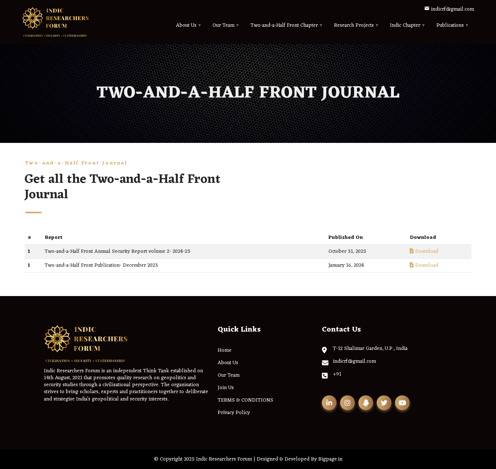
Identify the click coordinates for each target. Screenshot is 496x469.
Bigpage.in (330, 459)
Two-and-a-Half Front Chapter (284, 25)
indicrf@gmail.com (449, 9)
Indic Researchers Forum (224, 459)
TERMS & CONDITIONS (245, 400)
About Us (186, 25)
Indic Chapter (405, 25)
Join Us (226, 387)
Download (424, 251)
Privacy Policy (234, 412)
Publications (450, 25)
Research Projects (354, 25)
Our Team (223, 25)
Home (225, 350)
